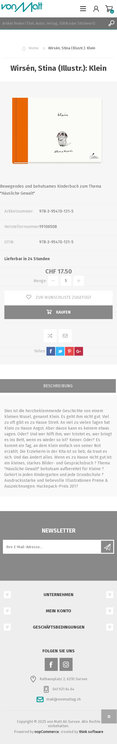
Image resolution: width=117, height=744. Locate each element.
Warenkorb (109, 8)
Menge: (40, 280)
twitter (60, 351)
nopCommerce (47, 731)
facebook (50, 351)
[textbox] (52, 23)
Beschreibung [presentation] (58, 385)
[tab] (58, 386)
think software (91, 731)
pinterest (69, 351)
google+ (78, 351)
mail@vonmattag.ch (63, 699)
